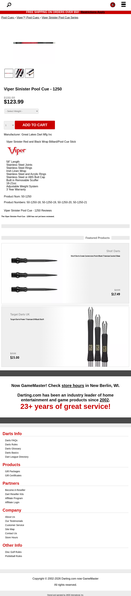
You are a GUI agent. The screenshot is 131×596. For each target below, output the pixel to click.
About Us (10, 517)
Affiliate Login (12, 502)
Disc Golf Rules (13, 552)
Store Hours (11, 537)
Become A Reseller (15, 490)
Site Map (9, 529)
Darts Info (12, 433)
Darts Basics (12, 452)
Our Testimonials (14, 521)
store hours (73, 385)
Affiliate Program (14, 498)
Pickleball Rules (13, 556)
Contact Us (11, 533)
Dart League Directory (16, 456)
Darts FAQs (11, 440)
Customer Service (14, 525)
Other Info (12, 545)
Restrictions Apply (93, 12)
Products (11, 464)
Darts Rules (11, 444)
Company (12, 510)
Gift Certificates (13, 475)
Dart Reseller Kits (14, 494)
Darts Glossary (13, 448)
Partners (11, 483)
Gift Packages (12, 471)
